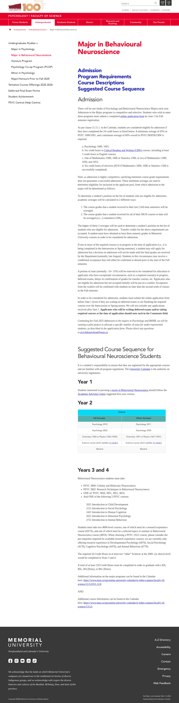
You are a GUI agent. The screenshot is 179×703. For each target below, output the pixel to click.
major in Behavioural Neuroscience (130, 390)
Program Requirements (104, 76)
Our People (159, 22)
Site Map (146, 696)
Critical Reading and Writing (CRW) (123, 150)
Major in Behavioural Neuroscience (31, 55)
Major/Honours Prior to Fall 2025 (30, 78)
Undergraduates (43, 22)
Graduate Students (66, 22)
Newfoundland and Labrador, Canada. (157, 699)
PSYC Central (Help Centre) (24, 102)
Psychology (18, 16)
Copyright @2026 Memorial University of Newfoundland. (28, 699)
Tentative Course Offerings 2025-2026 (30, 84)
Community (135, 22)
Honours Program (21, 61)
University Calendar (140, 369)
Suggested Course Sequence (111, 89)
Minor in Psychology (23, 73)
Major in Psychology (23, 49)
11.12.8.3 (113, 443)
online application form (132, 116)
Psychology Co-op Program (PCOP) (32, 67)
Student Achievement (21, 96)
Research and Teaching (112, 22)
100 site (34, 5)
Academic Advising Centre (92, 394)
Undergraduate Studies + (38, 30)
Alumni (89, 22)
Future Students (20, 22)
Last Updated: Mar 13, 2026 (161, 696)
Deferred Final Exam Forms (24, 90)
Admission (90, 70)
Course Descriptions (101, 82)
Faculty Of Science (46, 16)
